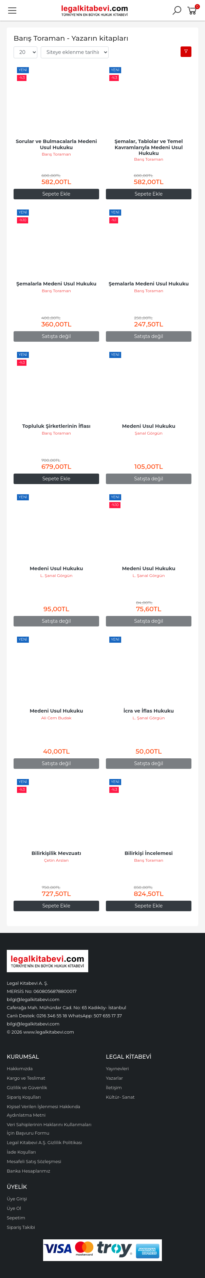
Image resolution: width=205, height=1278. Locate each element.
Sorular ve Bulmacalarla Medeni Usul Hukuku (57, 144)
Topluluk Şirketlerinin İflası (56, 426)
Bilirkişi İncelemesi (149, 853)
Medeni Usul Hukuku (148, 426)
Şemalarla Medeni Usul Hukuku (56, 284)
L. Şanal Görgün (56, 575)
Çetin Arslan (56, 860)
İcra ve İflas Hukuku (149, 711)
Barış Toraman (56, 154)
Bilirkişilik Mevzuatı (56, 853)
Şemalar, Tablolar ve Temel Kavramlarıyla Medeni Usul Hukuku (149, 147)
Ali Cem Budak (56, 717)
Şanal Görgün (149, 433)
